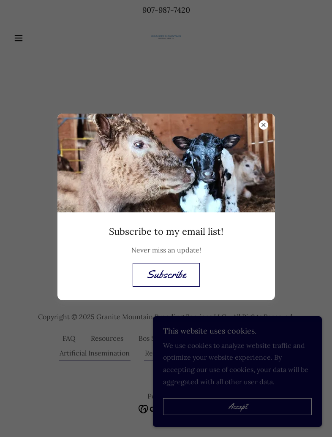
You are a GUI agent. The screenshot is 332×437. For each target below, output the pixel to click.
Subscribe (166, 275)
